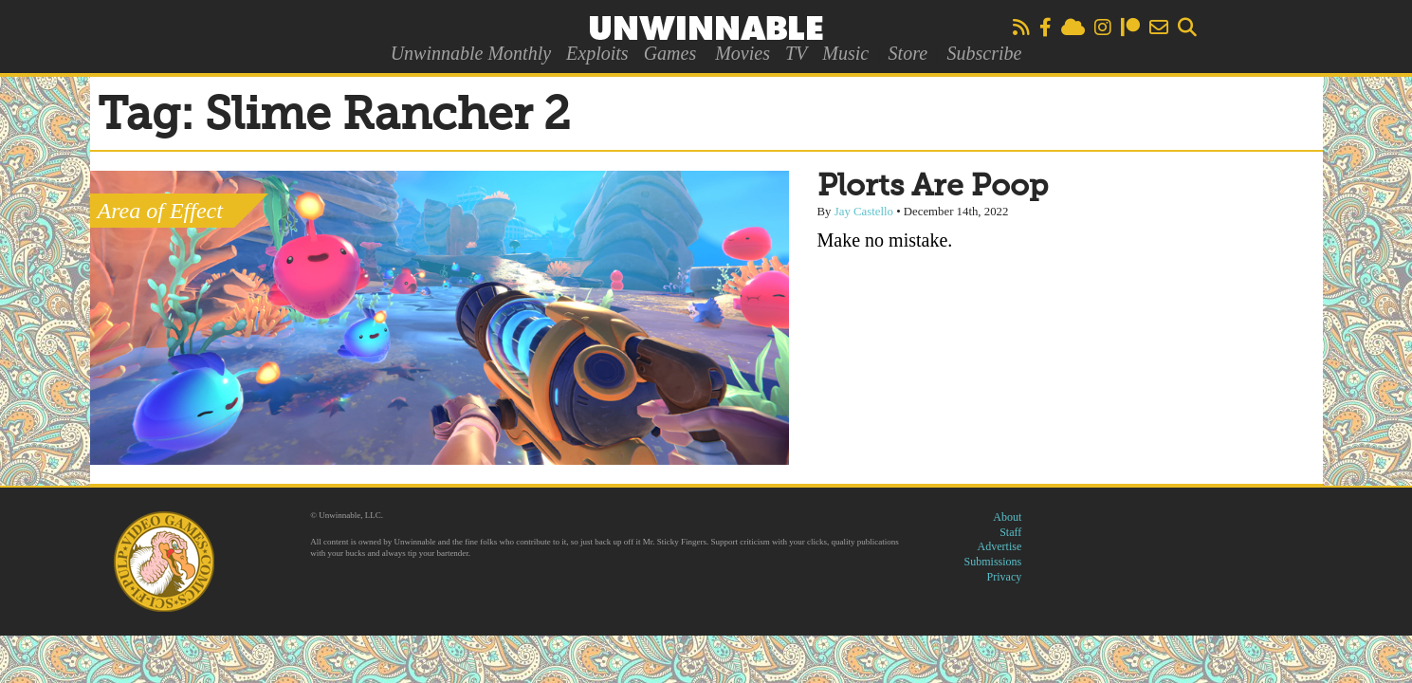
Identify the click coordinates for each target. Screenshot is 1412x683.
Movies (742, 53)
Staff (1010, 532)
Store (908, 53)
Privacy (1004, 576)
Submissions (993, 561)
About (1007, 517)
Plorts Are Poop (932, 187)
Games (670, 53)
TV (796, 53)
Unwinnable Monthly (471, 53)
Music (845, 53)
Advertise (1000, 546)
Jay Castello (863, 211)
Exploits (597, 53)
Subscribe (983, 53)
